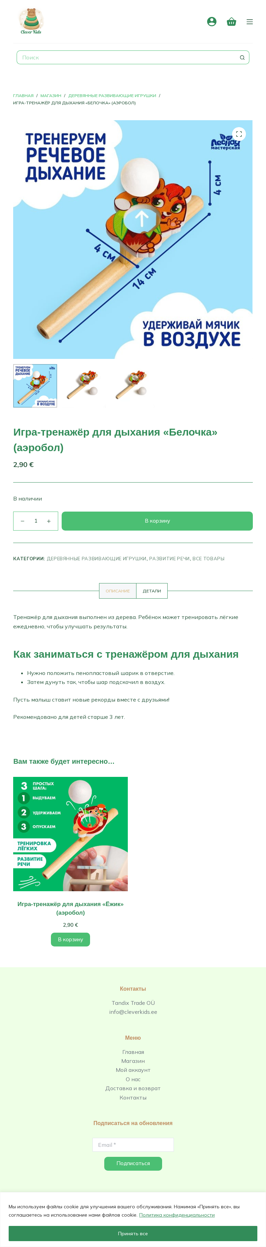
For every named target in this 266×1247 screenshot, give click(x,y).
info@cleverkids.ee (133, 1011)
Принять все (133, 1233)
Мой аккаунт (133, 1069)
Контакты (133, 1097)
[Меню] (250, 22)
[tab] (117, 591)
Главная (133, 1051)
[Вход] (211, 21)
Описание (118, 590)
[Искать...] (126, 57)
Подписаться (133, 1163)
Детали (152, 590)
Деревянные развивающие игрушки (97, 558)
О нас (133, 1079)
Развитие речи (169, 558)
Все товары (209, 558)
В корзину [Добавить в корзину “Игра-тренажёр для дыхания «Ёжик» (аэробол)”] (70, 939)
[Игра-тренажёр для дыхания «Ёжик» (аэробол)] (70, 834)
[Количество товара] (35, 521)
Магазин (133, 1060)
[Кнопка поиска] (242, 57)
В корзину (157, 520)
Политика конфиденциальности (177, 1215)
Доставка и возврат (133, 1088)
